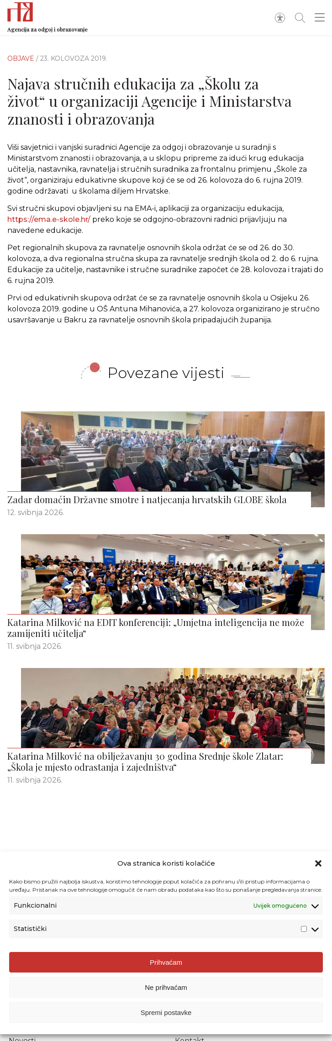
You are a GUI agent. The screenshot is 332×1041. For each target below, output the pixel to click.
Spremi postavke (166, 1012)
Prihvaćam (166, 962)
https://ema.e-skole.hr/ (48, 219)
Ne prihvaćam (166, 987)
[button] (318, 863)
